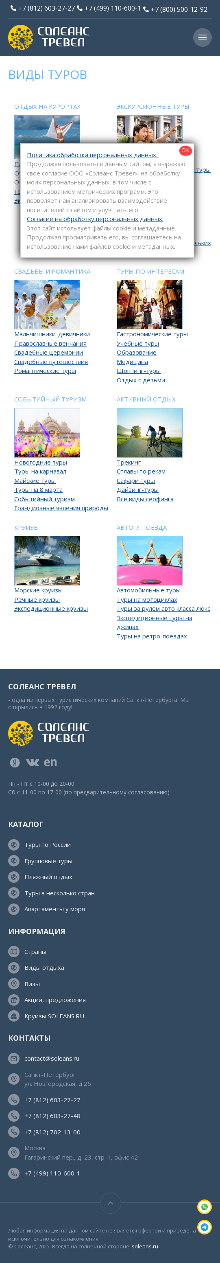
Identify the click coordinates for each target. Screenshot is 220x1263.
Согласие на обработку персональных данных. (95, 219)
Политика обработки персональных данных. (93, 155)
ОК (185, 150)
